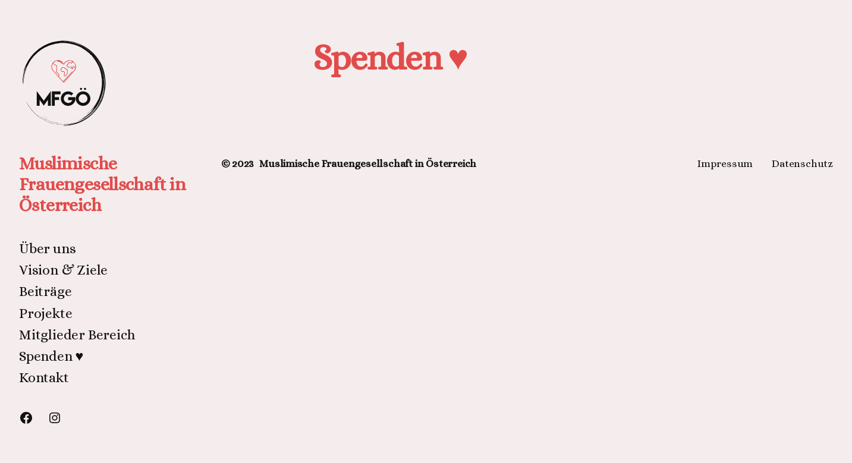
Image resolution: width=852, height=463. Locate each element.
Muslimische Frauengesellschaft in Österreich (102, 184)
